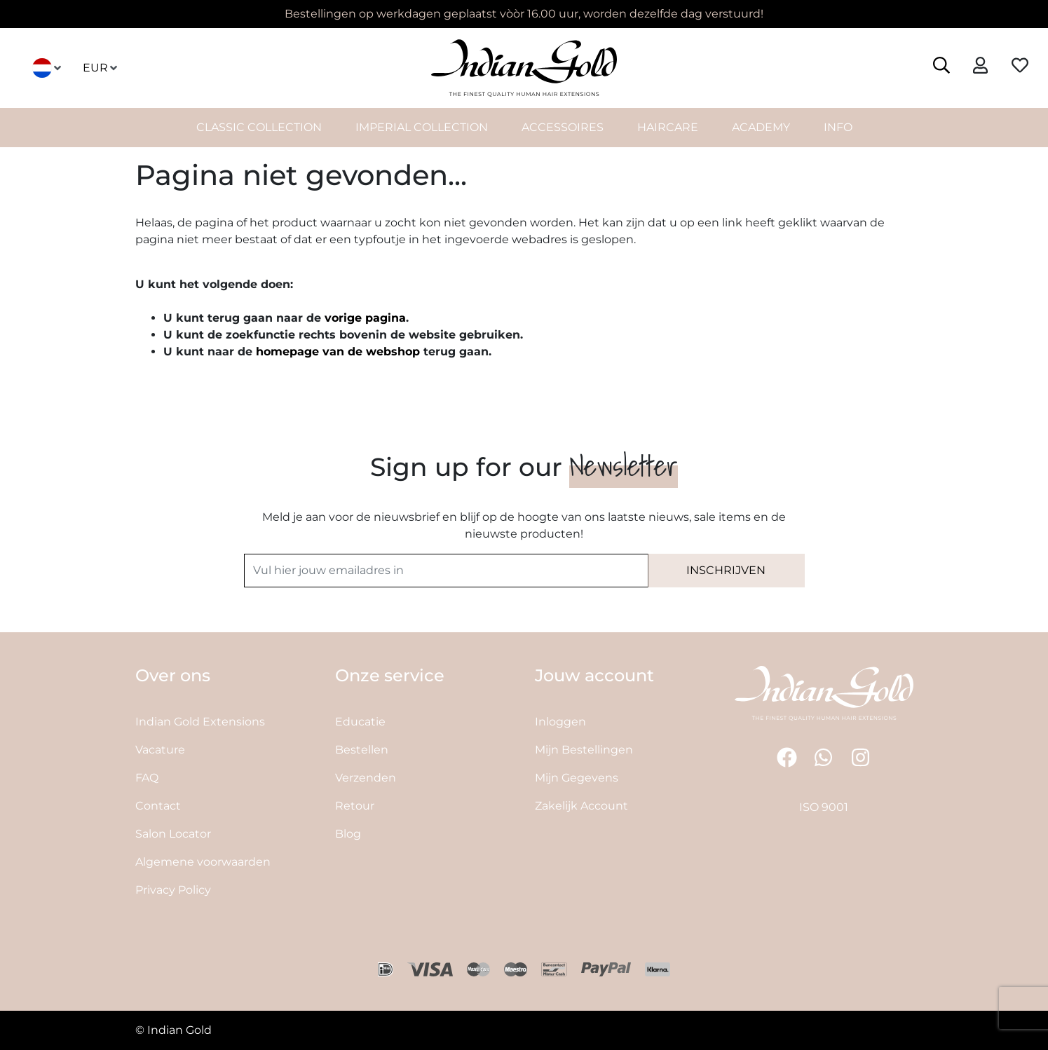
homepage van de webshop (338, 351)
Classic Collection (259, 127)
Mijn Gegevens (576, 777)
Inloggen (560, 721)
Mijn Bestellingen (584, 749)
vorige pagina (365, 318)
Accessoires (563, 127)
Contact (158, 805)
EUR (101, 67)
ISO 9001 (823, 807)
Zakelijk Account (581, 805)
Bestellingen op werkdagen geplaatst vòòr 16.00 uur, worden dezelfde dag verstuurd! (524, 13)
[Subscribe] (726, 570)
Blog (348, 833)
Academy (761, 127)
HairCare (667, 127)
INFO (838, 127)
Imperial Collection (421, 127)
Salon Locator (173, 833)
